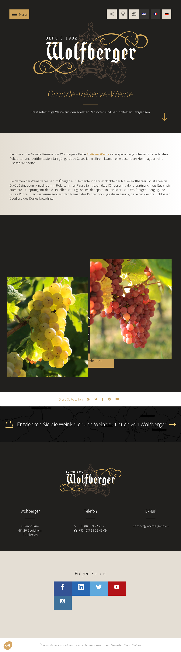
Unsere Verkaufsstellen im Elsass (123, 14)
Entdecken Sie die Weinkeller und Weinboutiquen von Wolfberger (91, 424)
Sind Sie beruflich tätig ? (134, 14)
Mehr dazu (94, 360)
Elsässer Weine (98, 154)
